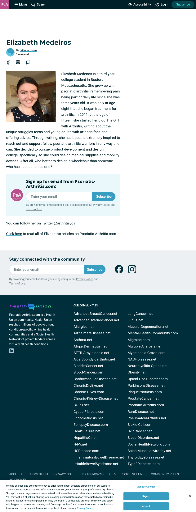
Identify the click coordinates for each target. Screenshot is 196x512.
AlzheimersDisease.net (92, 333)
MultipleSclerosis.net (145, 346)
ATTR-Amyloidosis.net (91, 353)
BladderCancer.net (88, 366)
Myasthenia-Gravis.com (147, 353)
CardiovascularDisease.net (95, 379)
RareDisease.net (141, 411)
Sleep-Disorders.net (143, 437)
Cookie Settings (133, 474)
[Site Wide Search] (39, 4)
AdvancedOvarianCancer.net (96, 320)
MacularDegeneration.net (148, 326)
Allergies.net (84, 326)
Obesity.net (137, 372)
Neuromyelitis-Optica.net (148, 366)
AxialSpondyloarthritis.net (94, 359)
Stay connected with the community (47, 259)
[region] (98, 496)
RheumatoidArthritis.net (147, 418)
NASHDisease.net (142, 359)
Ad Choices (18, 480)
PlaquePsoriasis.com (145, 392)
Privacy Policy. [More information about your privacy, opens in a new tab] (85, 508)
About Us (16, 474)
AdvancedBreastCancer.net (95, 313)
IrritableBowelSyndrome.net (96, 464)
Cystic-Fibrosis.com (89, 411)
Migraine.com (139, 340)
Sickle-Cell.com (140, 424)
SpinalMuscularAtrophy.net (149, 451)
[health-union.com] (30, 306)
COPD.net (81, 405)
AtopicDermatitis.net (90, 346)
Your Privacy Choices (99, 474)
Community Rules (165, 474)
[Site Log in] (162, 4)
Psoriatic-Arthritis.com (146, 405)
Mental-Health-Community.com (153, 333)
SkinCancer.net (140, 431)
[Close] (190, 496)
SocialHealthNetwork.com (149, 444)
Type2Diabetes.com (144, 464)
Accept (146, 506)
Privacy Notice (101, 204)
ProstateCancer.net (143, 398)
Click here (14, 234)
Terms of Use (34, 209)
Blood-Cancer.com (88, 372)
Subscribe (183, 4)
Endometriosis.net (88, 418)
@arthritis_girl (65, 223)
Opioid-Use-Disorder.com (148, 379)
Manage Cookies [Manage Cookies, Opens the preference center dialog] (145, 486)
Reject (146, 496)
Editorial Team (28, 50)
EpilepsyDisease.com (91, 424)
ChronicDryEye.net (88, 385)
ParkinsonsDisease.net (146, 385)
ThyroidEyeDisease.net (146, 457)
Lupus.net (136, 320)
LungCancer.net (140, 313)
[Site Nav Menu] (21, 4)
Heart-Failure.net (87, 431)
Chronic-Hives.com (89, 392)
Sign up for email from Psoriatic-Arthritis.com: (61, 184)
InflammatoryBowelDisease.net (99, 457)
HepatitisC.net (85, 437)
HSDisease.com (86, 451)
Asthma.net (83, 340)
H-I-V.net (80, 444)
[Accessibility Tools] (139, 4)
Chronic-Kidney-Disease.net (96, 398)
